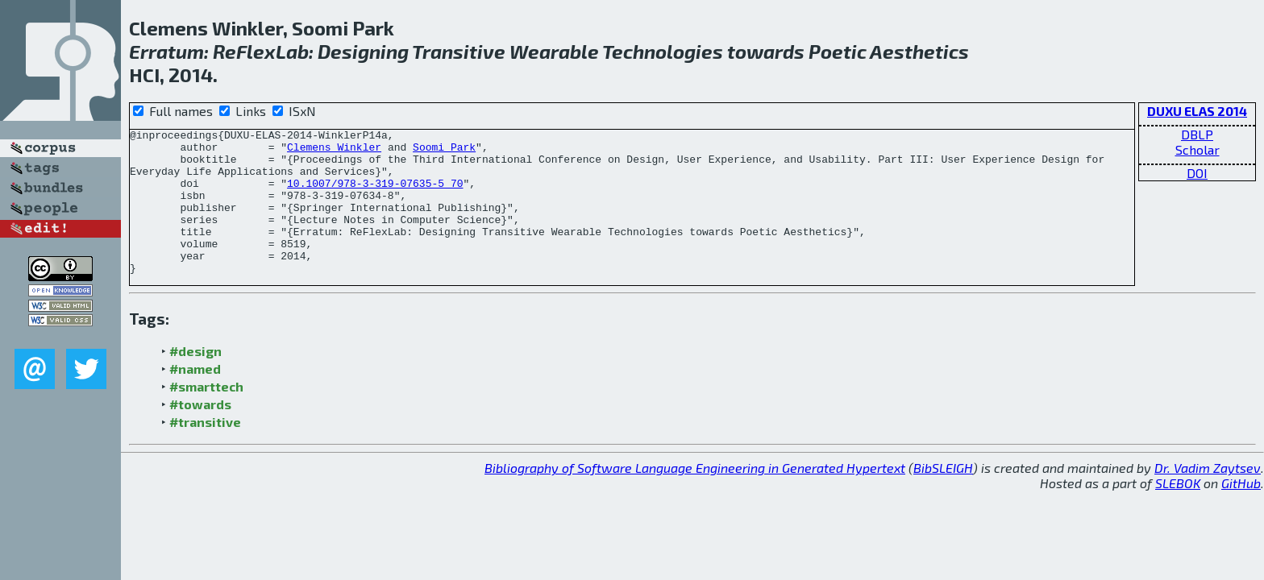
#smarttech (206, 415)
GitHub (1241, 512)
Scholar (1197, 149)
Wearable (554, 51)
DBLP (1197, 134)
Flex (256, 51)
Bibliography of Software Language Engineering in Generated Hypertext (694, 496)
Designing (363, 51)
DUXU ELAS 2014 (1197, 110)
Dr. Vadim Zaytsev (1207, 496)
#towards (200, 433)
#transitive (205, 450)
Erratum (166, 51)
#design (195, 379)
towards (766, 51)
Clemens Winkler (334, 151)
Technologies (662, 51)
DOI (1197, 172)
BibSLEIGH (943, 496)
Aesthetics (919, 51)
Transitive (458, 51)
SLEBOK (1177, 512)
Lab (292, 51)
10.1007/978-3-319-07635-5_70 (375, 195)
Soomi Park (444, 151)
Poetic (838, 51)
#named (195, 397)
